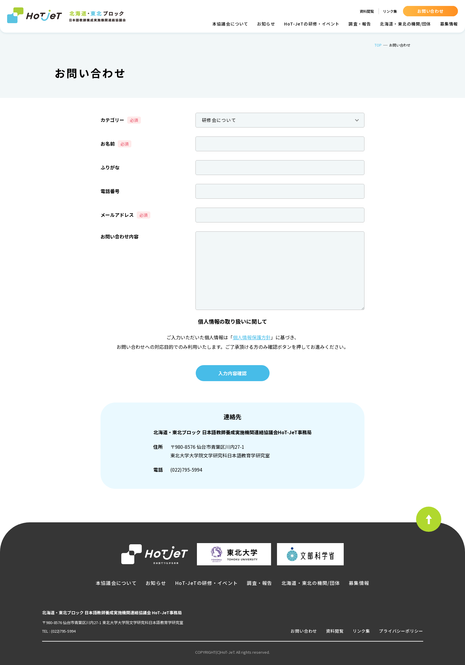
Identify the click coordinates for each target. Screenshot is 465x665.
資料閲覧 (367, 11)
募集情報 (449, 24)
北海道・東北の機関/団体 (405, 24)
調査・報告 (359, 24)
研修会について (219, 120)
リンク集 (390, 11)
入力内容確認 (232, 373)
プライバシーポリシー (401, 631)
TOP (378, 44)
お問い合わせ (430, 11)
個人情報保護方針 (252, 337)
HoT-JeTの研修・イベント (312, 24)
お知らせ (266, 24)
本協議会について (230, 24)
